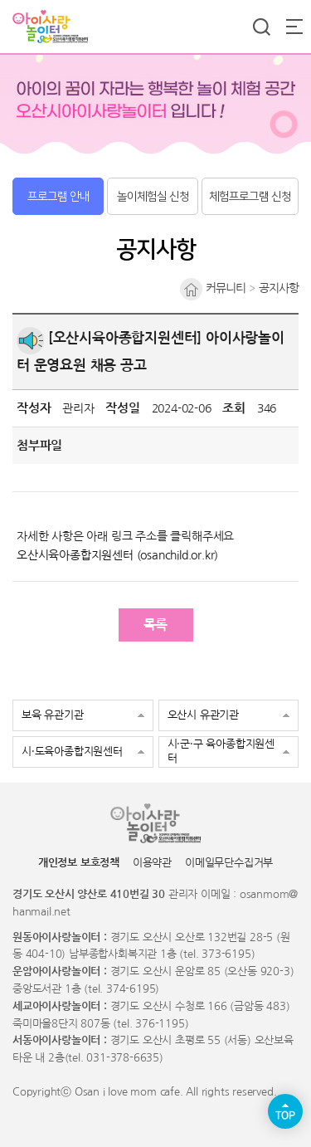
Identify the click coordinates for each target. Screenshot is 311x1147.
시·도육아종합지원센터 (72, 751)
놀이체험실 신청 (153, 196)
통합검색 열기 (261, 26)
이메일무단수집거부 (229, 862)
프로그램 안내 (58, 196)
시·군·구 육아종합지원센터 (221, 751)
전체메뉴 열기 (294, 26)
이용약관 (152, 862)
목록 (155, 624)
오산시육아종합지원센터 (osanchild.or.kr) (117, 555)
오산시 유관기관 (203, 715)
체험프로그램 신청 (250, 196)
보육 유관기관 (53, 715)
